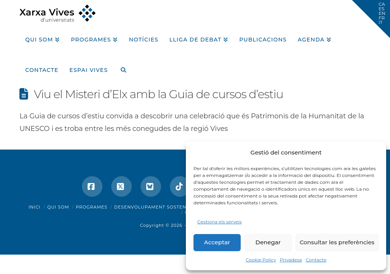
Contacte (316, 260)
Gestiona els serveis (219, 222)
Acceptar (217, 242)
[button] (371, 19)
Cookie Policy (261, 260)
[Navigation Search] (120, 67)
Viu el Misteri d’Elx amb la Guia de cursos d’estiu (158, 94)
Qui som (58, 207)
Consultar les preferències (337, 242)
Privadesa (291, 260)
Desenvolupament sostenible (156, 207)
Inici (35, 207)
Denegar (268, 242)
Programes (91, 207)
